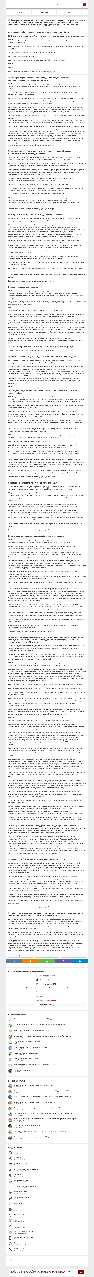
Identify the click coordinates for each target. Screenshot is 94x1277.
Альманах (69, 13)
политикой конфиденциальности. (53, 1272)
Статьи (19, 13)
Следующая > (73, 955)
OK (81, 1272)
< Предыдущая (20, 955)
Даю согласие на (46, 1000)
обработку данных (51, 1000)
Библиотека (44, 13)
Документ (47, 955)
